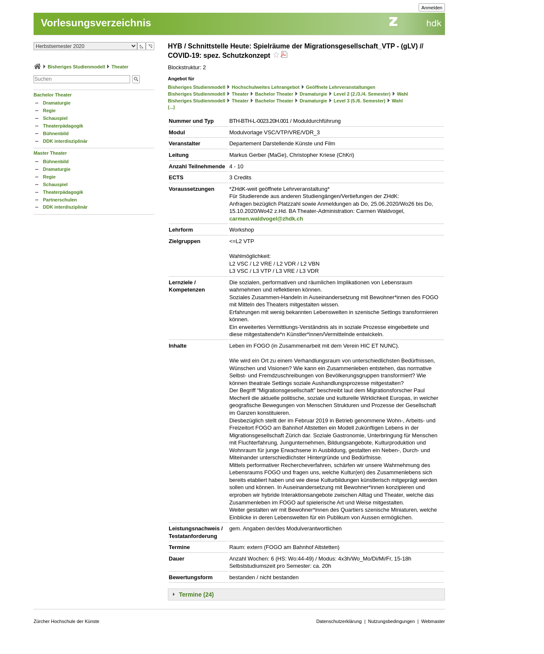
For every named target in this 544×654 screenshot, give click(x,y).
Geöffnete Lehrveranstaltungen (340, 87)
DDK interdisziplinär (65, 141)
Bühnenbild (56, 133)
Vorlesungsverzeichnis (96, 22)
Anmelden (431, 7)
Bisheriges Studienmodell (76, 66)
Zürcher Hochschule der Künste (66, 621)
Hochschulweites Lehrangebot (266, 87)
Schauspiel (55, 118)
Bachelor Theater (53, 94)
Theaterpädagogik (63, 125)
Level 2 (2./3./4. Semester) (362, 93)
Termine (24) (196, 594)
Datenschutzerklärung (339, 621)
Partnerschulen (60, 199)
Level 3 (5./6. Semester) (359, 100)
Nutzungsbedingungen (391, 621)
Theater (119, 66)
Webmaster (433, 621)
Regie (49, 110)
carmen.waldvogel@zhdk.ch (266, 218)
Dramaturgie (57, 102)
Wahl (402, 93)
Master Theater (50, 153)
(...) (171, 107)
